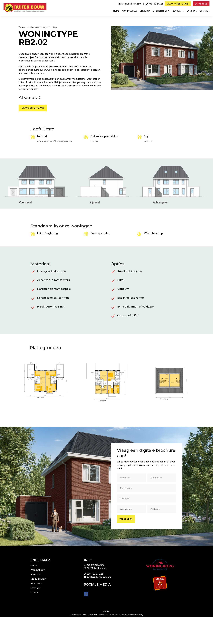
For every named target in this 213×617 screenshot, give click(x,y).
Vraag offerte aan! (178, 4)
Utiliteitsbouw (161, 11)
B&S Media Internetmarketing (131, 614)
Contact (204, 11)
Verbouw (145, 11)
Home (116, 11)
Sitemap (106, 611)
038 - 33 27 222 (154, 3)
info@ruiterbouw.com (130, 3)
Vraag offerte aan (33, 108)
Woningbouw (129, 11)
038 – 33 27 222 (93, 573)
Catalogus (201, 4)
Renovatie (178, 11)
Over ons (192, 11)
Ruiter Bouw (81, 614)
